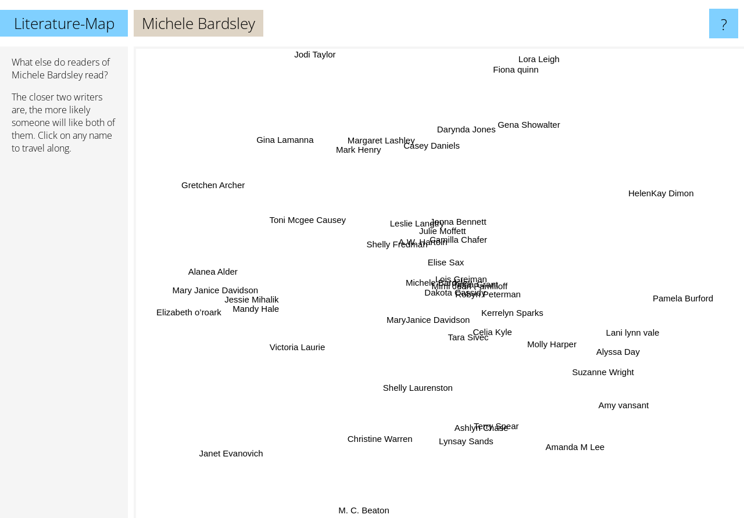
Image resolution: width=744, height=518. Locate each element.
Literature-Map (64, 23)
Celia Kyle (494, 343)
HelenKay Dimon (643, 201)
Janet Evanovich (225, 457)
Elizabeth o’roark (188, 314)
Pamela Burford (679, 296)
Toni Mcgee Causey (315, 224)
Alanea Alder (205, 264)
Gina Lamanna (284, 132)
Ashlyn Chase (477, 411)
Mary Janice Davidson (225, 293)
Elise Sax (448, 266)
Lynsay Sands (464, 450)
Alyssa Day (598, 346)
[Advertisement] (64, 341)
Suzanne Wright (612, 370)
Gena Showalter (526, 129)
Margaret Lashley (385, 152)
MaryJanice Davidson (422, 334)
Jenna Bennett (464, 221)
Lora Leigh (535, 58)
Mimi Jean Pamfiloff (484, 280)
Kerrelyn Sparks (484, 289)
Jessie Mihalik (273, 303)
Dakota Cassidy (471, 299)
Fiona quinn (514, 71)
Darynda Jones (458, 119)
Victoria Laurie (310, 347)
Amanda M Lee (576, 451)
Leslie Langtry (412, 227)
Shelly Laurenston (399, 388)
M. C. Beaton (362, 510)
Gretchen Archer (204, 184)
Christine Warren (373, 442)
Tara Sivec (462, 342)
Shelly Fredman (393, 245)
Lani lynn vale (611, 325)
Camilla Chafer (469, 244)
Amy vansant (620, 405)
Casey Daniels (436, 154)
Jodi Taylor (320, 54)
